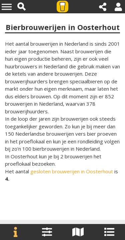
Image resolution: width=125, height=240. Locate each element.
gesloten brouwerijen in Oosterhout (71, 171)
